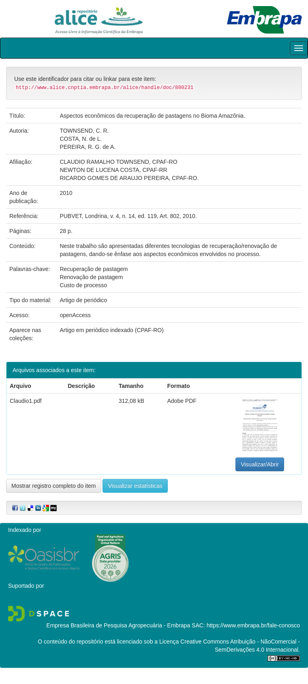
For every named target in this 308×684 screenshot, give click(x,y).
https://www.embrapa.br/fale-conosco (253, 625)
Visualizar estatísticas (135, 486)
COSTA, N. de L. (81, 139)
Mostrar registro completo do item (53, 486)
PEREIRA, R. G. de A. (88, 147)
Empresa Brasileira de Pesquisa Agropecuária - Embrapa (118, 625)
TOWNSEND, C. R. (84, 130)
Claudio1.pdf (26, 401)
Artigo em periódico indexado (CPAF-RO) (112, 330)
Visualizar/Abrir (260, 464)
